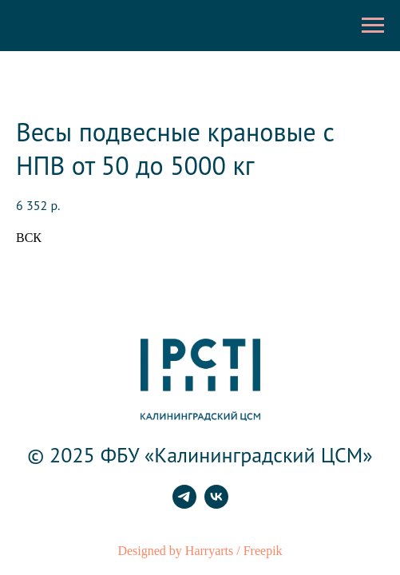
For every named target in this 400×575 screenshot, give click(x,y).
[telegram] (184, 504)
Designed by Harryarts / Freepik (199, 550)
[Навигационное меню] (373, 26)
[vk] (216, 504)
